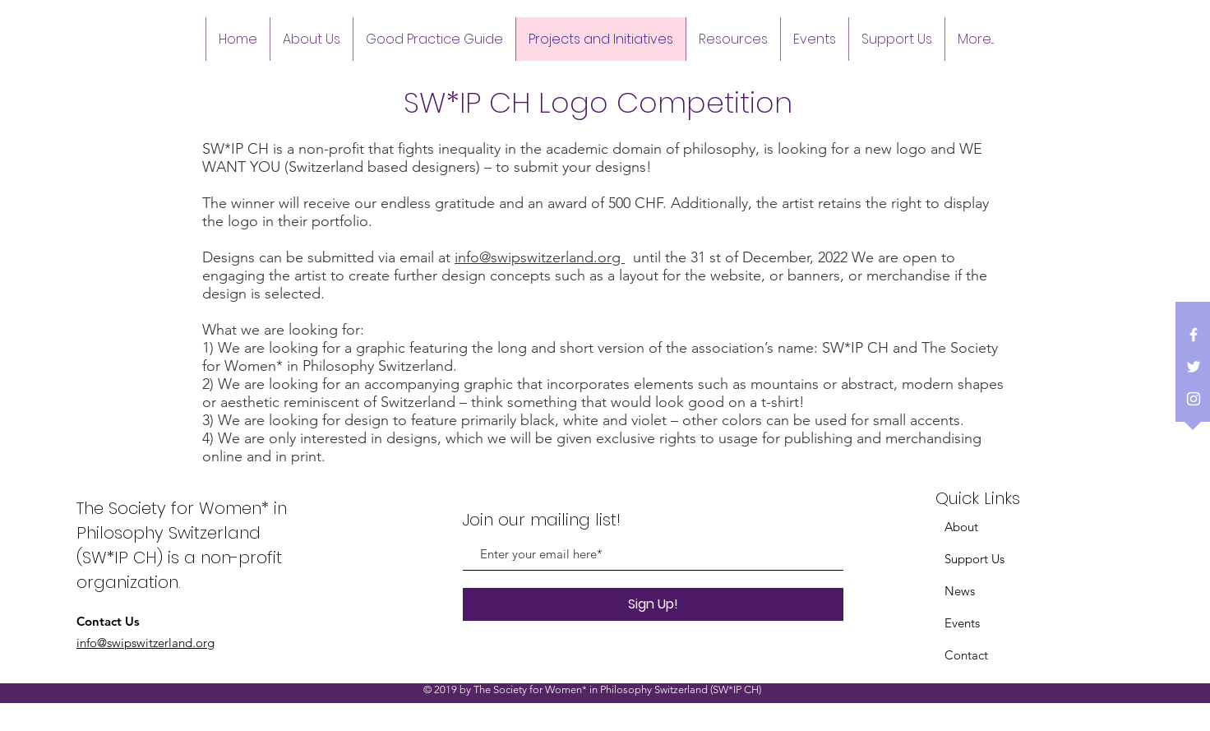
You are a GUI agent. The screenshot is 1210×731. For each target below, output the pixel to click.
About (961, 526)
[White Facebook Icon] (1194, 335)
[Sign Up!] (653, 604)
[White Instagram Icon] (1194, 399)
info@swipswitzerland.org (540, 257)
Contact (966, 655)
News (959, 591)
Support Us (974, 559)
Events (962, 623)
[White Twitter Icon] (1194, 367)
